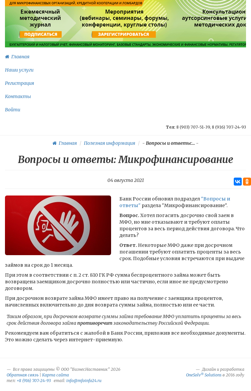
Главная (17, 57)
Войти (12, 110)
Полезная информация (109, 143)
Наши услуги (19, 70)
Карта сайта (55, 374)
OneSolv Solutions (203, 374)
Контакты (18, 96)
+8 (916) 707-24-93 (34, 380)
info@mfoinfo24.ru (83, 380)
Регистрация (19, 83)
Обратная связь (22, 374)
